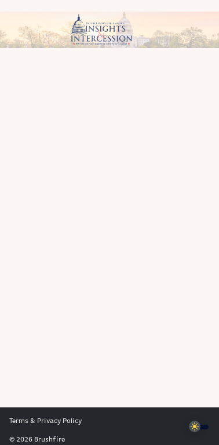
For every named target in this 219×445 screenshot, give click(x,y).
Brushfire (49, 439)
